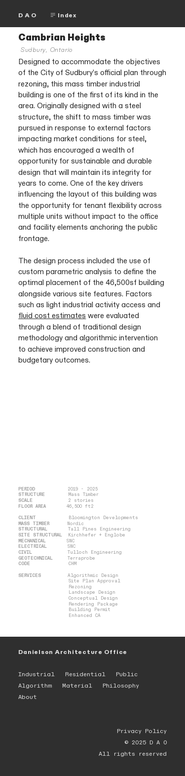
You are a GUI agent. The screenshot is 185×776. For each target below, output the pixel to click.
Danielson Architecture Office (72, 652)
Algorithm (35, 686)
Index (62, 15)
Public (127, 674)
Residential (85, 674)
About (27, 697)
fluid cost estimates (52, 316)
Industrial (36, 674)
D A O (27, 15)
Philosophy (121, 686)
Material (77, 686)
